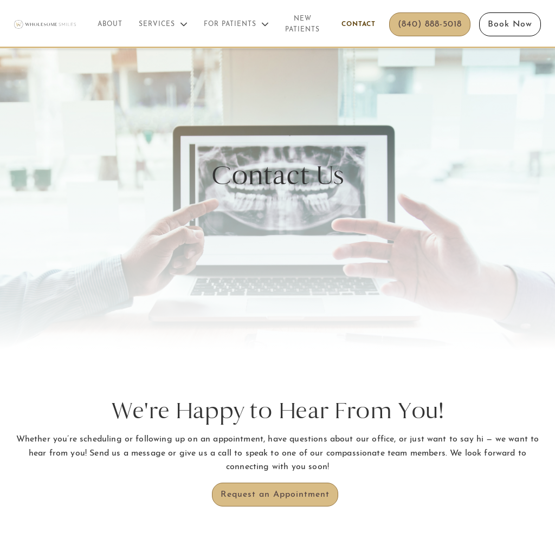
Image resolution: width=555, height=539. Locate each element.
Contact (358, 24)
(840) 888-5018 (430, 24)
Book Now (510, 24)
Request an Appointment (275, 494)
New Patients (302, 24)
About (110, 24)
